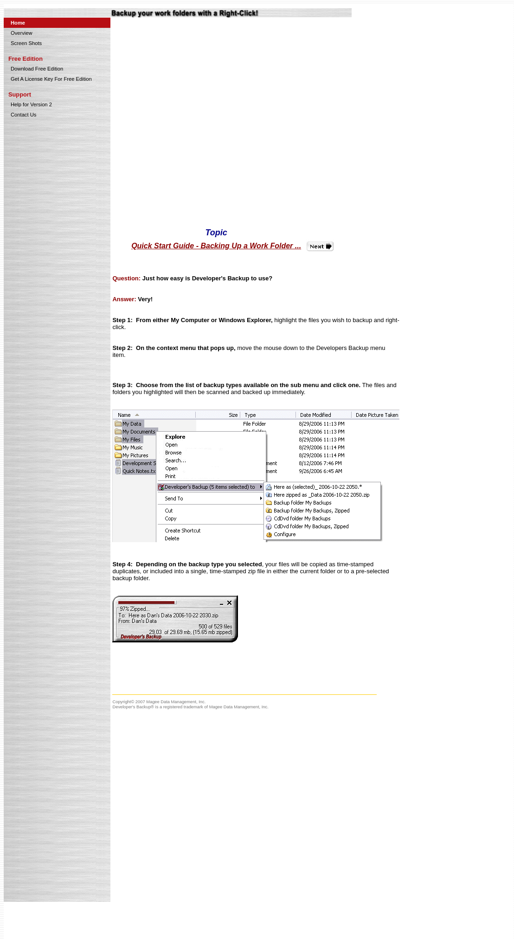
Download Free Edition (37, 68)
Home (18, 23)
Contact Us (23, 114)
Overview (21, 33)
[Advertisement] (461, 159)
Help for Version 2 (31, 104)
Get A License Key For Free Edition (51, 79)
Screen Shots (26, 43)
